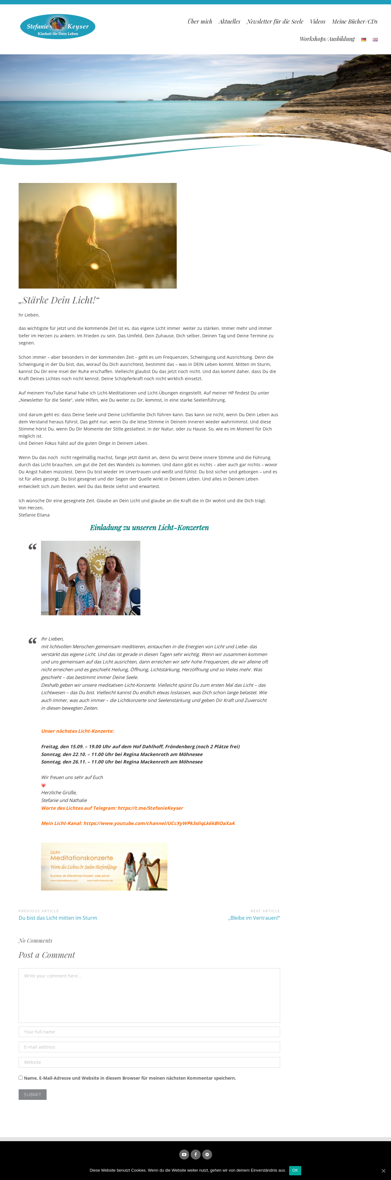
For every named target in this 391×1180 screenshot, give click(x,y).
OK (295, 1170)
